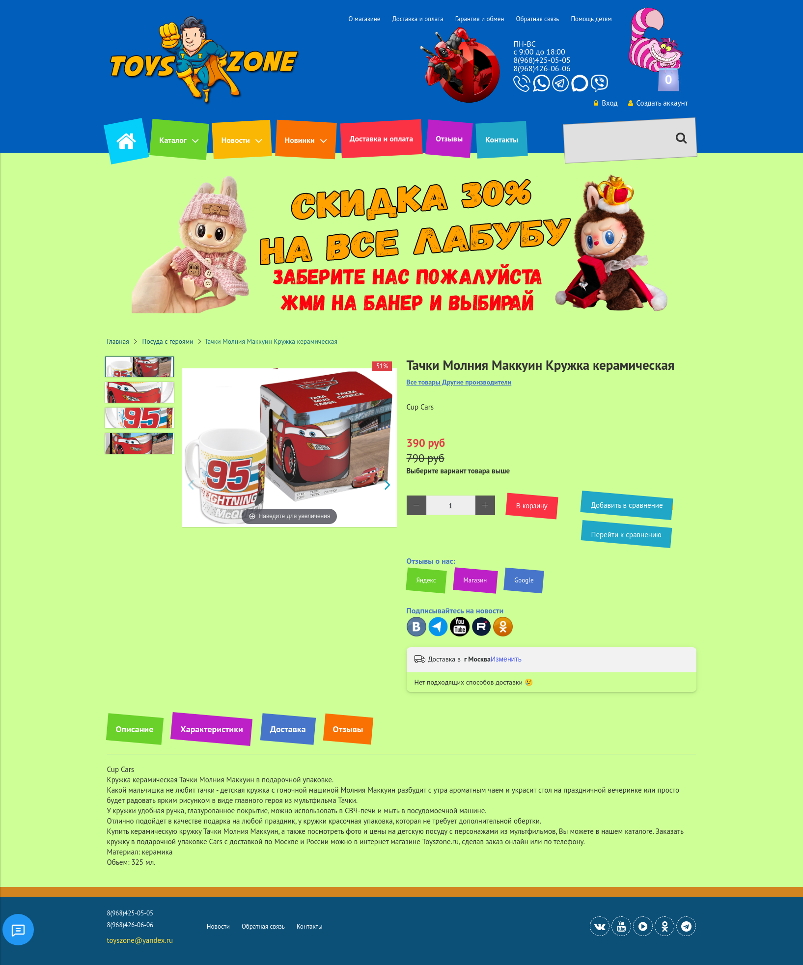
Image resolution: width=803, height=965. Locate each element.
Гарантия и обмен (479, 19)
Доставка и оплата (417, 19)
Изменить (506, 659)
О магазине (364, 19)
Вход (605, 103)
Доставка (288, 729)
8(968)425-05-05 (541, 60)
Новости (236, 140)
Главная (118, 341)
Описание (135, 729)
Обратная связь (537, 19)
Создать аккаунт (658, 103)
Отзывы (449, 138)
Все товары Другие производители (459, 382)
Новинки (300, 140)
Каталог (173, 140)
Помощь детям (591, 19)
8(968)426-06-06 (541, 68)
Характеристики (211, 729)
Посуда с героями (168, 341)
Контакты (501, 139)
